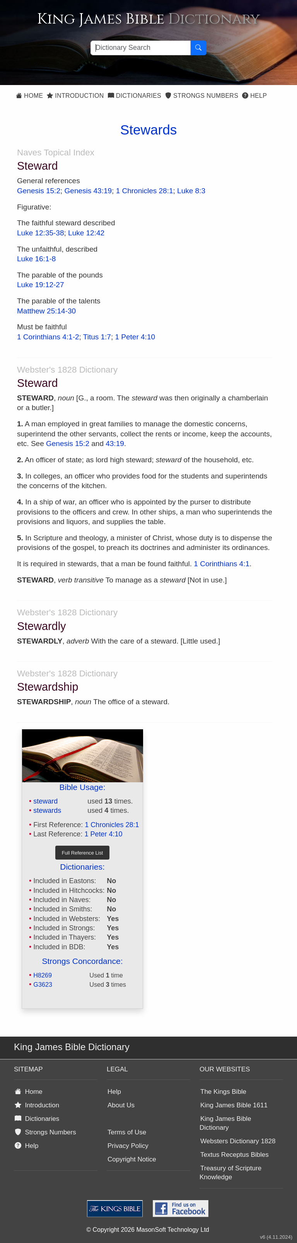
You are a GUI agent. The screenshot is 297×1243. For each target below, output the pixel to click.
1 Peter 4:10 (135, 337)
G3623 (42, 984)
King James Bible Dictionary (225, 1123)
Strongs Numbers (201, 95)
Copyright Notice (132, 1159)
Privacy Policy (128, 1145)
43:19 (115, 443)
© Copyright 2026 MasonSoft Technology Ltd (147, 1229)
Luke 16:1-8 (36, 259)
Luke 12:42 (86, 233)
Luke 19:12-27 (40, 285)
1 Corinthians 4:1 (221, 564)
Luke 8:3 (191, 191)
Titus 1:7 (97, 337)
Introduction (75, 95)
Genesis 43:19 (88, 191)
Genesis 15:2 (38, 191)
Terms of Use (127, 1132)
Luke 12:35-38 (40, 233)
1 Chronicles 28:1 (144, 191)
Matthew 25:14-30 (46, 311)
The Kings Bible (223, 1091)
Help (254, 95)
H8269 (42, 975)
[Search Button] (198, 48)
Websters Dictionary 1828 (237, 1141)
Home (29, 95)
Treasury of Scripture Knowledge (230, 1173)
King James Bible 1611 (234, 1105)
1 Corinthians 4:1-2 (48, 337)
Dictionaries (134, 95)
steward (45, 801)
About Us (121, 1105)
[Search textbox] (140, 48)
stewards (47, 810)
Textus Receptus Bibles (234, 1154)
